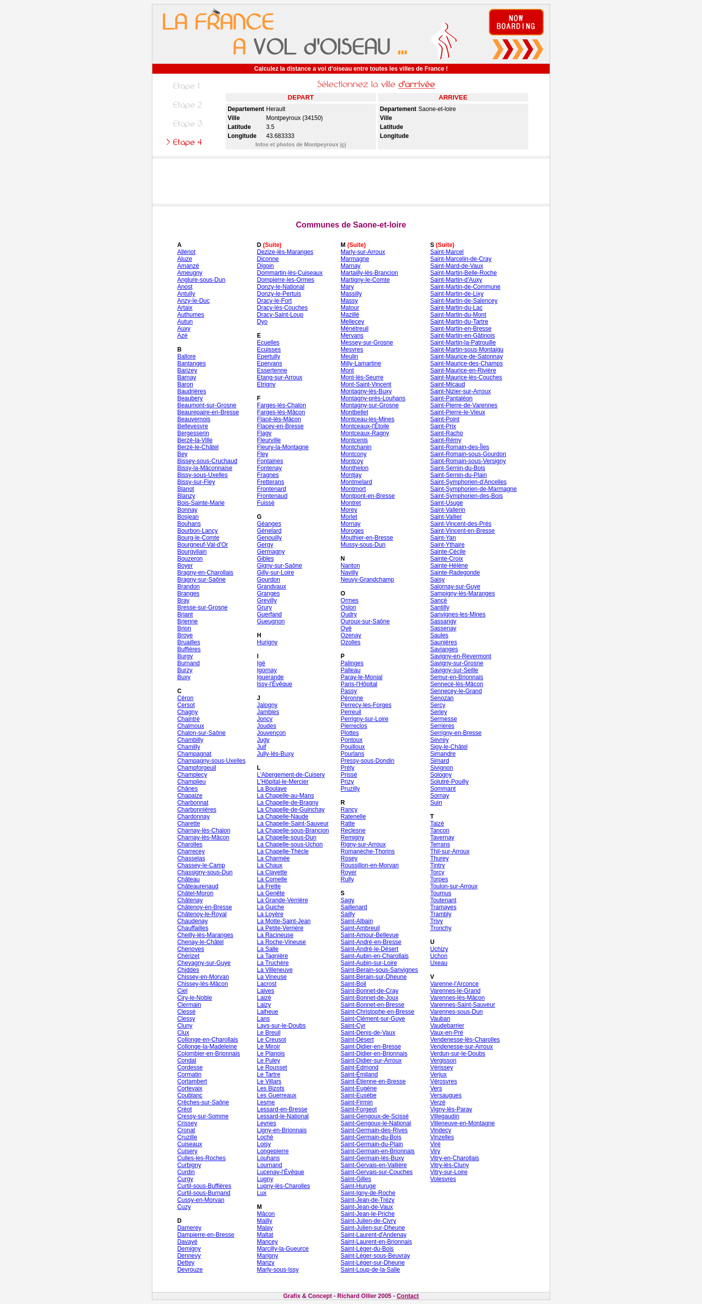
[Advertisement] (351, 181)
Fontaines (270, 461)
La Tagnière (272, 955)
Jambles (268, 712)
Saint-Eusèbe (358, 1095)
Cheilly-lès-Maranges (205, 935)
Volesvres (443, 1179)
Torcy (437, 872)
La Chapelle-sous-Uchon (290, 844)
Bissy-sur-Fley (196, 481)
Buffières (189, 649)
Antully (186, 293)
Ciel (182, 990)
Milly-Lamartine (361, 363)
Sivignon (441, 767)
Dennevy (189, 1255)
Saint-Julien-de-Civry (368, 1220)
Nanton (350, 565)
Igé (261, 663)
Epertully (268, 356)
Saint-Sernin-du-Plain (458, 475)
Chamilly (188, 746)
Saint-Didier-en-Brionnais (374, 1053)
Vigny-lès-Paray (451, 1109)
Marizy (265, 1262)
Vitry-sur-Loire (449, 1172)
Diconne (268, 258)
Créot (184, 1109)
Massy (349, 300)
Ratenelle (353, 816)
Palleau (350, 670)
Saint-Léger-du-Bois (367, 1248)
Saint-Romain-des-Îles (459, 447)
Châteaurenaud (198, 886)
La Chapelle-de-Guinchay (291, 809)
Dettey (186, 1262)
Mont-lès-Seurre (362, 377)
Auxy (184, 328)
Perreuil (351, 712)
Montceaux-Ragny (365, 433)
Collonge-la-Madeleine (207, 1046)
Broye (185, 635)
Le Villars (269, 1081)
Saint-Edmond (359, 1067)
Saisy (437, 579)
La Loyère (270, 914)
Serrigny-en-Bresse (455, 732)
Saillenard (354, 907)
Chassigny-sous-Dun (205, 872)
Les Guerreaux (276, 1095)
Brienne (187, 621)
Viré (435, 1144)
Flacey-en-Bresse (280, 426)
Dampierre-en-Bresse (205, 1234)
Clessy (186, 1018)
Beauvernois (194, 419)
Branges (188, 593)
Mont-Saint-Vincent (366, 384)
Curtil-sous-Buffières (204, 1186)
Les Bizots (270, 1088)
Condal (186, 1060)
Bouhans (189, 523)
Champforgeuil (196, 767)
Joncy (264, 718)
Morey (349, 509)
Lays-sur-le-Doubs (281, 1025)
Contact (408, 1296)
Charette (188, 823)
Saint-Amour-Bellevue (370, 935)
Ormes (349, 600)
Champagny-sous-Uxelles (211, 760)
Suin (436, 802)
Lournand (269, 1165)
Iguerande (270, 677)
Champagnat (194, 753)
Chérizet (188, 955)
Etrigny (266, 384)
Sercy (438, 705)
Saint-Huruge (358, 1186)
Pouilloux (353, 746)
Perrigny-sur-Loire (364, 718)
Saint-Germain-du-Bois (371, 1137)
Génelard (269, 530)
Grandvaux (271, 586)
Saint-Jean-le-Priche (368, 1213)
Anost (185, 286)
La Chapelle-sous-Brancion (293, 830)
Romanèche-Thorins (368, 851)
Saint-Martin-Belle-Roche (463, 272)
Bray (183, 600)
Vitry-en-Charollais (454, 1158)
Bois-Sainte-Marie (201, 502)
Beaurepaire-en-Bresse (208, 412)
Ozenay (351, 635)
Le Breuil (268, 1032)
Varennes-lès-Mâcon (457, 997)
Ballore (186, 356)
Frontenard (271, 488)
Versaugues (446, 1095)
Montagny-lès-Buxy (366, 391)
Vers (436, 1088)
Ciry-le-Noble (194, 997)
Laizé (264, 997)
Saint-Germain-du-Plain (372, 1144)
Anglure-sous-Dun (201, 279)
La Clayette (272, 872)
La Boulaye (272, 788)
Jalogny (267, 705)
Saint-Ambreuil (360, 928)
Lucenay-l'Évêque (280, 1172)
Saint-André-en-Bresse (371, 942)
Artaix (185, 307)
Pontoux (351, 739)
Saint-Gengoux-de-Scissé (375, 1116)
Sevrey (439, 739)
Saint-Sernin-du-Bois (457, 468)
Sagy (347, 900)
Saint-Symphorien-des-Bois (466, 495)
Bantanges (191, 363)
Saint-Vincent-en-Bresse (462, 530)
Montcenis (354, 440)
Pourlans (352, 753)
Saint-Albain (357, 921)
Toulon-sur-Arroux (453, 886)
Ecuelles (268, 342)
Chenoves (190, 949)
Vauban (440, 1018)
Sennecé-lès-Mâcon (456, 684)
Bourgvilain (192, 551)
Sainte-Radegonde (455, 572)
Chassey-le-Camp (201, 865)
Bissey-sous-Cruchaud (207, 461)
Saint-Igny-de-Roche (368, 1192)
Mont (347, 370)
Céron (185, 698)
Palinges (352, 663)
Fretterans (270, 481)
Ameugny (190, 272)
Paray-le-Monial (361, 677)
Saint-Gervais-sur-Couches (377, 1172)
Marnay (350, 265)
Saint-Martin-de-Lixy (456, 293)
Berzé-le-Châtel (198, 447)
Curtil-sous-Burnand (204, 1192)
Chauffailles (192, 928)
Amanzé (188, 265)
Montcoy (352, 461)
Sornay (439, 795)
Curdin (186, 1172)
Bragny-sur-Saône (201, 579)
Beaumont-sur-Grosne (206, 405)
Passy (349, 691)
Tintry (437, 865)
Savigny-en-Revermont (460, 656)
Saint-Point (445, 419)
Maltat (265, 1234)
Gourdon (268, 579)
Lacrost (266, 983)
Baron (185, 384)
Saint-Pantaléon (451, 398)
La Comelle (272, 879)
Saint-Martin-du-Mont (458, 314)
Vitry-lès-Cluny (449, 1165)
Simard (439, 760)
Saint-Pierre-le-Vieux (457, 412)
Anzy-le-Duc (193, 300)
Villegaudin (445, 1116)
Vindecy (440, 1130)
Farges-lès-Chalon (281, 405)
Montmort (353, 488)
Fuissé (265, 502)
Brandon (188, 586)
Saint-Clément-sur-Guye (373, 1018)
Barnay (186, 377)
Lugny (265, 1179)
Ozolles (350, 642)
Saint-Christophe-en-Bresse (377, 1011)
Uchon (439, 955)
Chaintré (188, 718)
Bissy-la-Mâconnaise (205, 468)
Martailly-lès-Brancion (369, 272)
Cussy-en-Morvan (201, 1199)
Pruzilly (350, 788)
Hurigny (267, 642)
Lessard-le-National (283, 1116)
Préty (347, 767)
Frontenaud (272, 495)
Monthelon (354, 468)
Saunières (443, 642)
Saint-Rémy (446, 440)
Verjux (438, 1074)
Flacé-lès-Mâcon (279, 419)
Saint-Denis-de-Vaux (368, 1032)
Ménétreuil (354, 328)
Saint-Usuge (446, 502)
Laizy (264, 1004)
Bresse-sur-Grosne (202, 607)
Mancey (267, 1241)
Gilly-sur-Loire (275, 572)
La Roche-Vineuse (281, 942)
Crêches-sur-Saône (203, 1102)
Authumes (190, 314)
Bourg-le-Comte (198, 537)
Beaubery (190, 398)
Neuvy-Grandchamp (367, 579)
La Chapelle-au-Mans (285, 795)
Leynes (266, 1123)
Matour (350, 307)
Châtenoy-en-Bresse (204, 907)
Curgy (185, 1179)
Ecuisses (269, 349)
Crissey (187, 1123)
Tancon (440, 830)
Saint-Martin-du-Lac (456, 307)
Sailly (348, 914)
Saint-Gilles (356, 1179)
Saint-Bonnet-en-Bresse (372, 1004)
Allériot (186, 251)
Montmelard (356, 481)
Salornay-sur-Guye (455, 586)
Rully (347, 879)
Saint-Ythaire (447, 544)
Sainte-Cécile (448, 551)
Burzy (185, 670)
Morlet (349, 516)
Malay (265, 1227)
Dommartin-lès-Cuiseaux (290, 272)
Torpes (439, 879)
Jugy (263, 739)
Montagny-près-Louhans (373, 398)
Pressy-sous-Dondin (367, 760)
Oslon (348, 607)
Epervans (269, 363)
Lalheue (267, 1011)
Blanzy (186, 495)
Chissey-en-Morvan (203, 976)
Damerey (189, 1227)
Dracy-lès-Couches (282, 307)
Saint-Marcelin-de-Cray (460, 258)
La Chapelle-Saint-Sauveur (293, 823)
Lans (263, 1018)
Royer (348, 872)
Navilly (349, 572)
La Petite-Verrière (280, 928)
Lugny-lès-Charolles (283, 1186)
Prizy (347, 781)
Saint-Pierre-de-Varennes (463, 405)
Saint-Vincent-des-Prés (460, 523)
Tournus (441, 893)
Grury (264, 607)
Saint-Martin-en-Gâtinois (462, 335)
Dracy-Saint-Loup (280, 314)
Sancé (438, 600)
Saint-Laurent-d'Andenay (373, 1234)
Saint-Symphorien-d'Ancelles (468, 481)
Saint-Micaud (447, 384)
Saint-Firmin (357, 1102)
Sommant (443, 788)
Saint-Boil (353, 983)
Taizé (437, 823)
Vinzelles (442, 1137)
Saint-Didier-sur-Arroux (371, 1060)
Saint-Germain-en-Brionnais (378, 1151)
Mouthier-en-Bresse (367, 537)
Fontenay (269, 468)
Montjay (351, 475)
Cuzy (184, 1206)
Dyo (262, 321)
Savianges (444, 649)
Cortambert (192, 1081)
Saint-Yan (443, 537)
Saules (439, 635)
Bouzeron (190, 558)
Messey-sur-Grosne (367, 342)
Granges (268, 593)
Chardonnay (193, 816)
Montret (351, 502)
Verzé (438, 1102)
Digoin (265, 265)
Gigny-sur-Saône (279, 565)
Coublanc (190, 1095)
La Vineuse (272, 976)
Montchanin (356, 447)
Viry (435, 1151)
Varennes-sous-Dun (456, 1011)
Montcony (353, 454)
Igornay (267, 670)
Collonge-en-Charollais (207, 1039)
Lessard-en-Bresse (282, 1109)
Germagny (271, 551)
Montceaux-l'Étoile (365, 426)
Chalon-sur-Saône (201, 732)
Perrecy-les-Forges (366, 705)
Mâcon (266, 1213)
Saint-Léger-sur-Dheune (373, 1262)
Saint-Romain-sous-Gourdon (468, 454)
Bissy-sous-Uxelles (202, 475)
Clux (183, 1032)
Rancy (349, 809)
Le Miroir (268, 1046)
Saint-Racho (446, 433)
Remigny (352, 837)
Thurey (439, 858)
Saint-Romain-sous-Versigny (468, 461)
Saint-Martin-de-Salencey (463, 300)
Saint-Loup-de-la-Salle (370, 1269)
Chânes (187, 788)
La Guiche (270, 907)
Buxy (184, 677)
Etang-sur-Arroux (279, 377)
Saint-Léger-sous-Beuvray (375, 1255)
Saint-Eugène (359, 1088)
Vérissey (441, 1067)
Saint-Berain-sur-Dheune (374, 976)
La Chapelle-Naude (282, 816)
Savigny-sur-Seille (454, 670)
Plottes (350, 732)
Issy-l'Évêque (274, 684)
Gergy (265, 544)
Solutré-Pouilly (449, 781)
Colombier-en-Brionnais (208, 1053)
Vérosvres (443, 1081)
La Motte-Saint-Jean (284, 921)
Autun (185, 321)
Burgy (185, 656)
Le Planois (271, 1053)
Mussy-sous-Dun (363, 544)
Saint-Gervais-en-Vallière (374, 1165)
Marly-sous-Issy (278, 1269)
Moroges (352, 530)
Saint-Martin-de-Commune (465, 286)
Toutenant (443, 900)
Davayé (187, 1241)
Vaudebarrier (447, 1025)
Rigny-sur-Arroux (363, 844)
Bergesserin (193, 433)
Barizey (187, 370)
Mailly (264, 1220)
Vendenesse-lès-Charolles (465, 1039)
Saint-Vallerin (447, 509)
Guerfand (269, 614)
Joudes (266, 725)
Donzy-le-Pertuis (279, 293)
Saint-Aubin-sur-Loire (369, 962)
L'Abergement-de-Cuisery (291, 774)
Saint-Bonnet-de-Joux (369, 997)
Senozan (442, 698)
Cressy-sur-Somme (203, 1116)
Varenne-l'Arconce (454, 983)
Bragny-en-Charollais (205, 572)
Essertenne (272, 370)
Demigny (189, 1248)
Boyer (185, 565)
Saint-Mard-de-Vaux (456, 265)
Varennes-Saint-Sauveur (462, 1004)
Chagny (187, 712)
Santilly (440, 607)
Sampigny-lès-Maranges (462, 593)
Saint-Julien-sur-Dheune (373, 1227)
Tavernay (442, 837)
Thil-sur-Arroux (449, 851)
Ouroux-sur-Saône (365, 621)
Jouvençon (271, 732)
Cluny (185, 1025)
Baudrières (191, 391)
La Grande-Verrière (282, 900)
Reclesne (353, 830)
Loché (265, 1137)
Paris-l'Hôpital (359, 684)
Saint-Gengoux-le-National (376, 1123)
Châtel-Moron (195, 893)
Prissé (349, 774)
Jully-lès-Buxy (275, 753)
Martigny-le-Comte (365, 279)
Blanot (185, 488)
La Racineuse (275, 935)
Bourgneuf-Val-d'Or (202, 544)
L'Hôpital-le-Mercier (283, 781)
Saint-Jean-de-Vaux (367, 1206)
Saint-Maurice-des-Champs (466, 363)
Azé (182, 335)
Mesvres (352, 349)
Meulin (349, 356)
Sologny (441, 774)
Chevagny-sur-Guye (204, 962)
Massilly (351, 293)
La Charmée (273, 858)
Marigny (267, 1255)
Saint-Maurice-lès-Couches (466, 377)
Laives (265, 990)
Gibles (265, 558)
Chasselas (191, 858)
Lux (261, 1192)
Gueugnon (271, 621)
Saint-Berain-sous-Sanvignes (379, 969)
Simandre (443, 753)
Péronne (352, 698)
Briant (185, 614)
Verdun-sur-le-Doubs (457, 1053)
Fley (262, 454)
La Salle (267, 949)
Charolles (190, 844)
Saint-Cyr (353, 1025)
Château (188, 879)
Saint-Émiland (359, 1074)
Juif (261, 746)
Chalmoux (190, 725)
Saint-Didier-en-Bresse (371, 1046)
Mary (347, 286)
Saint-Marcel (447, 251)
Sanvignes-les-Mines (457, 614)
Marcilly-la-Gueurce (283, 1248)
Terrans (440, 844)
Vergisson (443, 1060)
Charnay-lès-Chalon (204, 830)
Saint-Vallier (446, 516)
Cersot (186, 705)
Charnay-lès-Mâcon (203, 837)
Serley (438, 712)
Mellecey (352, 321)
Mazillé (350, 314)
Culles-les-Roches (201, 1158)
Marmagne (355, 258)
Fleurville (269, 440)
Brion (184, 628)
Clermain (189, 1004)
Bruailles (188, 642)
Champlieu (191, 781)
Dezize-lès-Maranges (285, 251)
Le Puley (268, 1060)
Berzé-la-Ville (195, 440)
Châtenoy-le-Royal (202, 914)
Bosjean (188, 516)
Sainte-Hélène (449, 565)
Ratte (348, 823)
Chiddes (188, 969)
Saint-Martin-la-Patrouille (463, 342)
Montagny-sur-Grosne (370, 405)
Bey (182, 454)
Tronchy (441, 928)
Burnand (188, 663)
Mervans (352, 335)
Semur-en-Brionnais (456, 677)
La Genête (271, 893)
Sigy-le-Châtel (449, 746)
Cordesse (190, 1067)
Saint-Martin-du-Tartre (459, 321)
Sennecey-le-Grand (456, 691)
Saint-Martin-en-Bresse (460, 328)
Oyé (346, 628)
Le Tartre (268, 1074)
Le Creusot (271, 1039)
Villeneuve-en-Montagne (462, 1123)
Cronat (186, 1130)
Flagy (264, 433)
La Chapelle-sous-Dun (286, 837)
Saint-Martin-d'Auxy (456, 279)
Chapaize (190, 795)
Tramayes (443, 907)
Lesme (266, 1102)
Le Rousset (272, 1067)
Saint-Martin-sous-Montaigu (466, 349)
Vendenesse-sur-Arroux (461, 1046)
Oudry (349, 614)
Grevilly (267, 600)
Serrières (442, 725)
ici (343, 144)
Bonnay (187, 509)
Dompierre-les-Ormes (285, 279)
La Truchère (273, 962)
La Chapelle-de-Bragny (287, 802)
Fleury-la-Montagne (283, 447)
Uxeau (439, 962)
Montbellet (354, 412)
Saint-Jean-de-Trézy (367, 1199)
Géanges (269, 523)
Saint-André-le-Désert (369, 949)
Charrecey (191, 851)
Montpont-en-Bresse (368, 495)
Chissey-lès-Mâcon (202, 983)
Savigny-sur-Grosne (456, 663)
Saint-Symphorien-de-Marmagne (473, 488)
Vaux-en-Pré (446, 1032)
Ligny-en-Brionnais (282, 1130)
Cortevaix (190, 1088)
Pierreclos (354, 725)
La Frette (269, 886)
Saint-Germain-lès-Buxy (372, 1158)
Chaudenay (192, 921)
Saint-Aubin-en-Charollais (375, 955)
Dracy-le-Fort (274, 300)
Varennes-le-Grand (455, 990)
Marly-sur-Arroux (363, 251)
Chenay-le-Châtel (200, 942)
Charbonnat (193, 802)
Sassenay (443, 628)
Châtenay (190, 900)
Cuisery (187, 1151)
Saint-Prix (443, 426)
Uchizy (439, 949)
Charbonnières (197, 809)
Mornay (350, 523)
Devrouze (190, 1269)
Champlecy (192, 774)
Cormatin (189, 1074)
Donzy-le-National (280, 286)
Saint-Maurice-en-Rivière (463, 370)
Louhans (268, 1158)
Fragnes (268, 475)
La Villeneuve (275, 969)
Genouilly (269, 537)
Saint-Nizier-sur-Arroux (460, 391)
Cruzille (187, 1137)
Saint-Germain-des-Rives (374, 1130)
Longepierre (273, 1151)
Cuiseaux (189, 1144)
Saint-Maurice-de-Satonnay (466, 356)
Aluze (184, 258)
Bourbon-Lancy (197, 530)
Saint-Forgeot (359, 1109)
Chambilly (190, 739)
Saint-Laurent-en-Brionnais (376, 1241)
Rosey (349, 858)
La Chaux (269, 865)
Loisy (264, 1144)
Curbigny (189, 1165)
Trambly (441, 914)
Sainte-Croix (446, 558)
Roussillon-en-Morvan (370, 865)
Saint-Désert (357, 1039)
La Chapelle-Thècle (283, 851)
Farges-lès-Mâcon (281, 412)
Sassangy (443, 621)
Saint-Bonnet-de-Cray (369, 990)
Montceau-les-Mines (367, 419)
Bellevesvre (192, 426)
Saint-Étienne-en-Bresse (373, 1081)
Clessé (186, 1011)
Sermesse (443, 718)
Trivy (436, 921)
